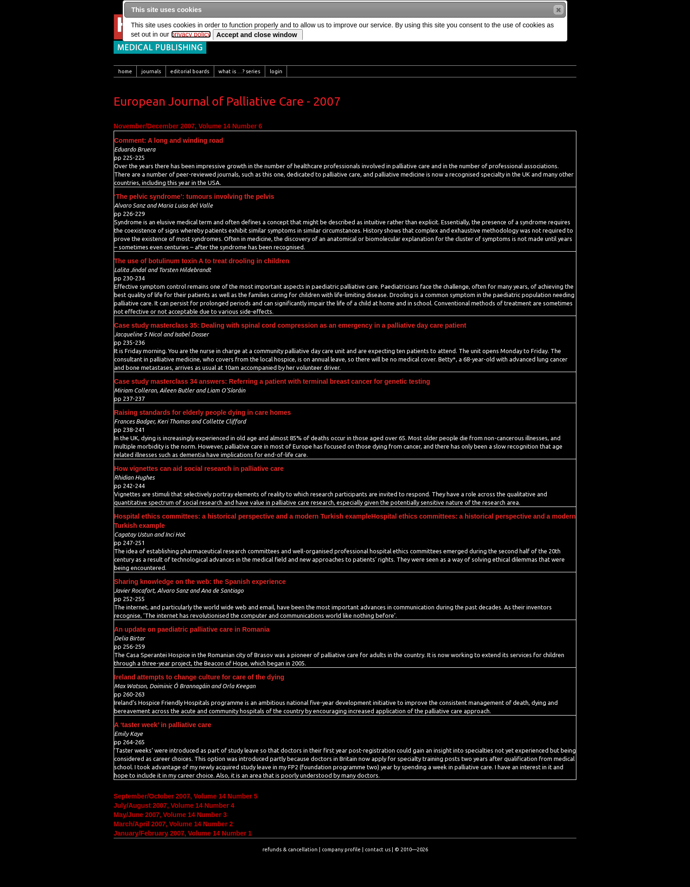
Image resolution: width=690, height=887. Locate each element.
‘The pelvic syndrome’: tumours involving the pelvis (194, 196)
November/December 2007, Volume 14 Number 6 (188, 126)
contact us (377, 849)
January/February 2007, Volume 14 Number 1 (183, 833)
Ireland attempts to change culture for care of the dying (199, 677)
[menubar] (345, 71)
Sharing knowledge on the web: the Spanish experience (200, 581)
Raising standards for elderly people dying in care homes (202, 412)
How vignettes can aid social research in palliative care (199, 468)
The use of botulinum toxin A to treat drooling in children (201, 261)
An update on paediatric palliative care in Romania (191, 629)
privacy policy (191, 34)
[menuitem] (125, 71)
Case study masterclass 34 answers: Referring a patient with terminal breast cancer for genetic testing (272, 381)
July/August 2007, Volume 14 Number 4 (174, 805)
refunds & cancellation (290, 849)
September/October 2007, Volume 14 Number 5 (185, 796)
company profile (341, 849)
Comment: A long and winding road (168, 140)
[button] (558, 9)
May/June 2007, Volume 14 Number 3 (170, 814)
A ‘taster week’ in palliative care (162, 725)
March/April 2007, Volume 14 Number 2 (173, 824)
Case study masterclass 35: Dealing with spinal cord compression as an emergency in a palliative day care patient (290, 325)
